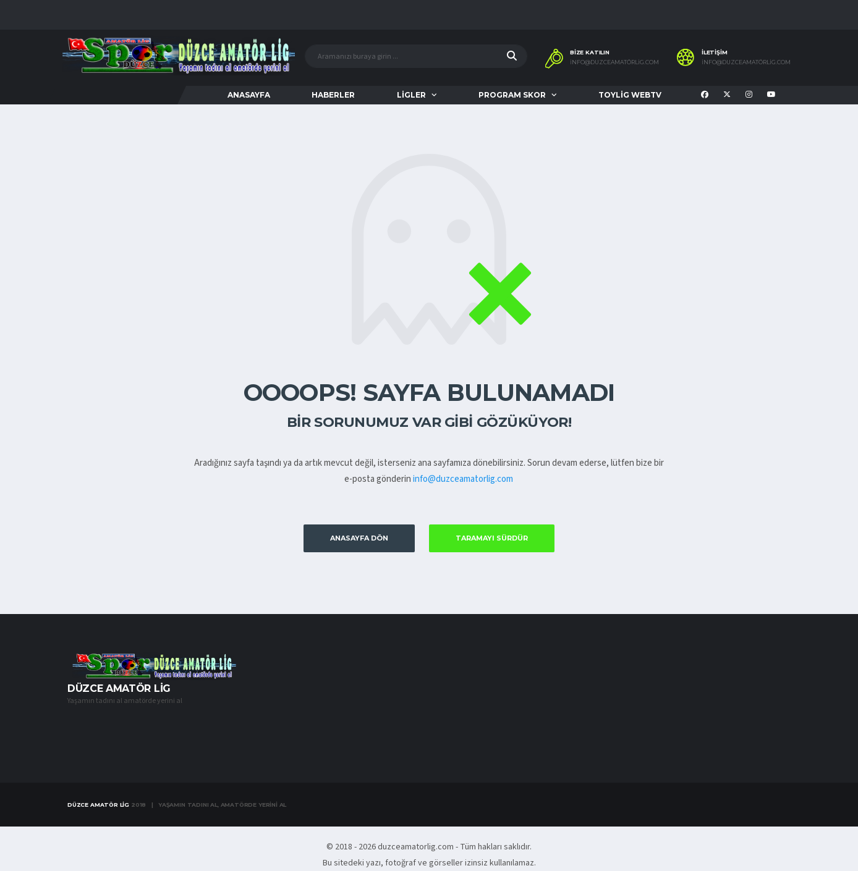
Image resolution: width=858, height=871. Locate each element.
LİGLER (411, 94)
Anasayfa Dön (359, 538)
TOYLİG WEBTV (629, 94)
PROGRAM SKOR (512, 94)
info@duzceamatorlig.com (463, 479)
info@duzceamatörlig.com (614, 62)
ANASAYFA (248, 94)
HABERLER (333, 94)
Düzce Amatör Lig (98, 804)
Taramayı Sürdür (492, 538)
